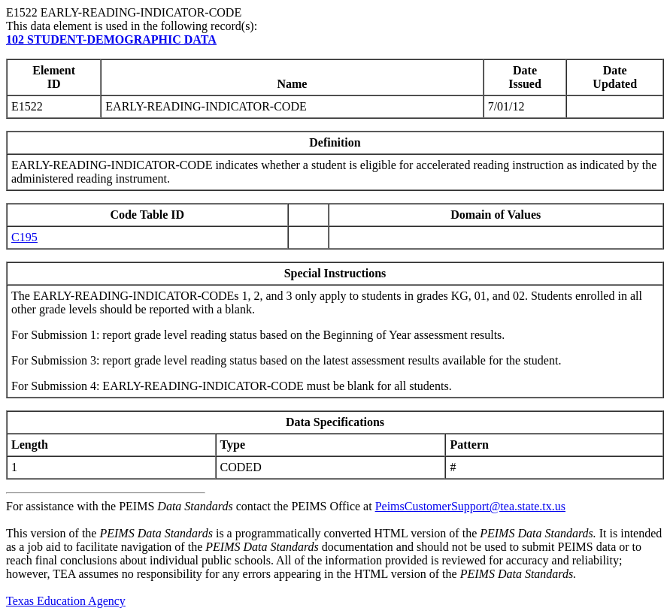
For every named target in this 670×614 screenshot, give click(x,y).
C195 (24, 237)
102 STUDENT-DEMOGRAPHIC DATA (111, 39)
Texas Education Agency (66, 600)
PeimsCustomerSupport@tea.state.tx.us (470, 506)
